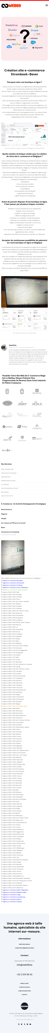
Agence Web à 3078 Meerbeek (13, 774)
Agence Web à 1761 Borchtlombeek (14, 676)
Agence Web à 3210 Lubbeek (12, 811)
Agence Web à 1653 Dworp (11, 632)
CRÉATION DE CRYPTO (7, 496)
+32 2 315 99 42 (24, 974)
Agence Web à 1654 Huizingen (12, 634)
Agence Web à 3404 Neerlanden (13, 867)
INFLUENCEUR (5, 492)
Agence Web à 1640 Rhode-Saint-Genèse (16, 622)
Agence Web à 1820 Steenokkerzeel (14, 690)
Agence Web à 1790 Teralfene (12, 685)
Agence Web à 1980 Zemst (11, 729)
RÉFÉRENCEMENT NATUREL (8, 480)
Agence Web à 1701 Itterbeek (12, 648)
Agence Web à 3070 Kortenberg (13, 769)
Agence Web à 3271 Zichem (12, 825)
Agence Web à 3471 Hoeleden (12, 883)
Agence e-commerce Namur (12, 899)
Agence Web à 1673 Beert (11, 641)
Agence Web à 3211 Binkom (11, 813)
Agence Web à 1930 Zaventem (13, 718)
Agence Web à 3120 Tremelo (12, 788)
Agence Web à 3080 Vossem (12, 776)
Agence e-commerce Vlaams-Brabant (15, 590)
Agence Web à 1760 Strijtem (12, 674)
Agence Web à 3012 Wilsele (12, 743)
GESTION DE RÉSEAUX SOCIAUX (9, 488)
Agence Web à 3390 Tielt (11, 857)
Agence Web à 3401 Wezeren (12, 864)
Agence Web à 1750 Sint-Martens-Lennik (16, 669)
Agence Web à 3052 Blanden (12, 757)
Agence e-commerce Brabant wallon (15, 892)
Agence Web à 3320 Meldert (12, 839)
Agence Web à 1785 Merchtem (13, 683)
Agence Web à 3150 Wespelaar (13, 797)
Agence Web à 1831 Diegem (12, 694)
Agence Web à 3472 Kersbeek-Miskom (15, 885)
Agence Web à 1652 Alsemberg (13, 629)
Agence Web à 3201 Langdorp (12, 806)
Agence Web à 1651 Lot (10, 627)
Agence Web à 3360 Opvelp (12, 846)
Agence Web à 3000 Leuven (12, 736)
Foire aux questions (24, 991)
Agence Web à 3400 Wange (12, 862)
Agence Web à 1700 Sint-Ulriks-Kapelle (15, 646)
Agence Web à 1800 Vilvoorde (12, 687)
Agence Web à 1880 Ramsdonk (13, 713)
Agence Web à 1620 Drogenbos (13, 618)
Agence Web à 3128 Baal (11, 790)
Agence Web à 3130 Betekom (12, 792)
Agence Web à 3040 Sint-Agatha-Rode (15, 750)
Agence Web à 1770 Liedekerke (13, 678)
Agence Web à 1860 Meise (11, 708)
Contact (24, 994)
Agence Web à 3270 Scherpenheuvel (15, 822)
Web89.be (12, 345)
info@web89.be (24, 965)
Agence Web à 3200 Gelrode (12, 804)
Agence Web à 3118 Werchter (12, 785)
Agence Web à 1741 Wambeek (12, 662)
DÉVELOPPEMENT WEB (7, 469)
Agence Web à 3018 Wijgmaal (12, 746)
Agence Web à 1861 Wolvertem (13, 711)
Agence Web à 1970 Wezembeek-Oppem (16, 727)
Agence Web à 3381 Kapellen (12, 853)
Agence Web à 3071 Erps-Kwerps (13, 771)
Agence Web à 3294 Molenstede (13, 834)
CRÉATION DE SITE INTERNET (9, 473)
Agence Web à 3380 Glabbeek (13, 850)
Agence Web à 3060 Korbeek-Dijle (14, 764)
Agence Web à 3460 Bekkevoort (13, 876)
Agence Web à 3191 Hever (11, 801)
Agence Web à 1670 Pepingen (12, 636)
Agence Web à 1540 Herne (11, 599)
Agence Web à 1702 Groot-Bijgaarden (15, 650)
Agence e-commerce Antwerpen (13, 583)
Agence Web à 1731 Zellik (11, 657)
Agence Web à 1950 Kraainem (12, 725)
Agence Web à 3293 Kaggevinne (13, 832)
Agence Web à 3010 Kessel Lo (12, 741)
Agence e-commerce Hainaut (12, 902)
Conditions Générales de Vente (24, 948)
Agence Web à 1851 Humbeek (12, 701)
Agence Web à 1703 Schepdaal (13, 653)
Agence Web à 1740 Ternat (11, 660)
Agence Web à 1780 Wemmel (12, 681)
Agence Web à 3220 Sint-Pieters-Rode (15, 818)
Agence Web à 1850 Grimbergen (13, 699)
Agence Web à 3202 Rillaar (11, 808)
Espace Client (24, 983)
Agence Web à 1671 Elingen (11, 639)
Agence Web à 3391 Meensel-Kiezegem (15, 860)
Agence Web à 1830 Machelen (12, 692)
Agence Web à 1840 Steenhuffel (13, 697)
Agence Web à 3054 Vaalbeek (12, 762)
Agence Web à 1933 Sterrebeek (13, 722)
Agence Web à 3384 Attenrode (13, 855)
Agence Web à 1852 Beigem (12, 704)
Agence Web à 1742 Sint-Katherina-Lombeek (17, 664)
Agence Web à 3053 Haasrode (13, 760)
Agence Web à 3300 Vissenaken (13, 836)
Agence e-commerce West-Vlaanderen (15, 890)
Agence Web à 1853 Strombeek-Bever (15, 706)
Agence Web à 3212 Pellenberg (13, 815)
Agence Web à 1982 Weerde (12, 734)
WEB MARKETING (5, 477)
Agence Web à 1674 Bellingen (12, 643)
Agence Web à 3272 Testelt (12, 827)
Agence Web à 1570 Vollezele (12, 608)
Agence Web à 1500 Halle (11, 592)
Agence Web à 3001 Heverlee (12, 739)
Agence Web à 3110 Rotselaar (12, 781)
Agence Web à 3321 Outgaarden (13, 841)
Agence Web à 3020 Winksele (12, 748)
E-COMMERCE (5, 484)
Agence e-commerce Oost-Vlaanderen (15, 587)
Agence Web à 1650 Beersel (12, 625)
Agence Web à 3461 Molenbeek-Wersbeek (16, 878)
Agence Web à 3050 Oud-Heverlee (14, 753)
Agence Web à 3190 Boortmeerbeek (14, 799)
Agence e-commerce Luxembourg (14, 897)
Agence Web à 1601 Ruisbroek (12, 613)
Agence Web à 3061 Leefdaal (12, 767)
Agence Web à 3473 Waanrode (13, 888)
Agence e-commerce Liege (11, 895)
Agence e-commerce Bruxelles (13, 580)
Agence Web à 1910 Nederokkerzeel (14, 715)
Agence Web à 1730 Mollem (12, 655)
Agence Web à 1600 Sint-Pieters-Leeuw (16, 611)
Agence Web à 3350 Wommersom (14, 843)
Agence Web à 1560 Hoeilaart (12, 606)
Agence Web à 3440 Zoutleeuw (13, 869)
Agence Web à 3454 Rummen (12, 874)
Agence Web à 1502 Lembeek (12, 597)
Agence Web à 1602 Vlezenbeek (13, 615)
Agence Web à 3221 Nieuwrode (13, 820)
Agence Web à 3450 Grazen (12, 871)
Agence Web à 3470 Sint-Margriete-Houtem (17, 881)
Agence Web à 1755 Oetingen (12, 671)
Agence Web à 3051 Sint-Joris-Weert (15, 755)
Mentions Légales (24, 944)
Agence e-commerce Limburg (12, 585)
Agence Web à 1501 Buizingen (12, 594)
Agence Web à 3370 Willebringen (13, 848)
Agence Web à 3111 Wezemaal (12, 783)
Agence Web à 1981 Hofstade (12, 732)
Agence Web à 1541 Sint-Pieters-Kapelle (16, 601)
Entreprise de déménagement (24, 1019)
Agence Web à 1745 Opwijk (11, 667)
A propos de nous (24, 987)
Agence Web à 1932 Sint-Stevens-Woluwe (16, 720)
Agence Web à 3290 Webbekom (13, 829)
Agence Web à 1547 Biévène (12, 604)
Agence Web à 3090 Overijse (12, 778)
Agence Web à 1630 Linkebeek (12, 620)
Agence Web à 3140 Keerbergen (13, 795)
